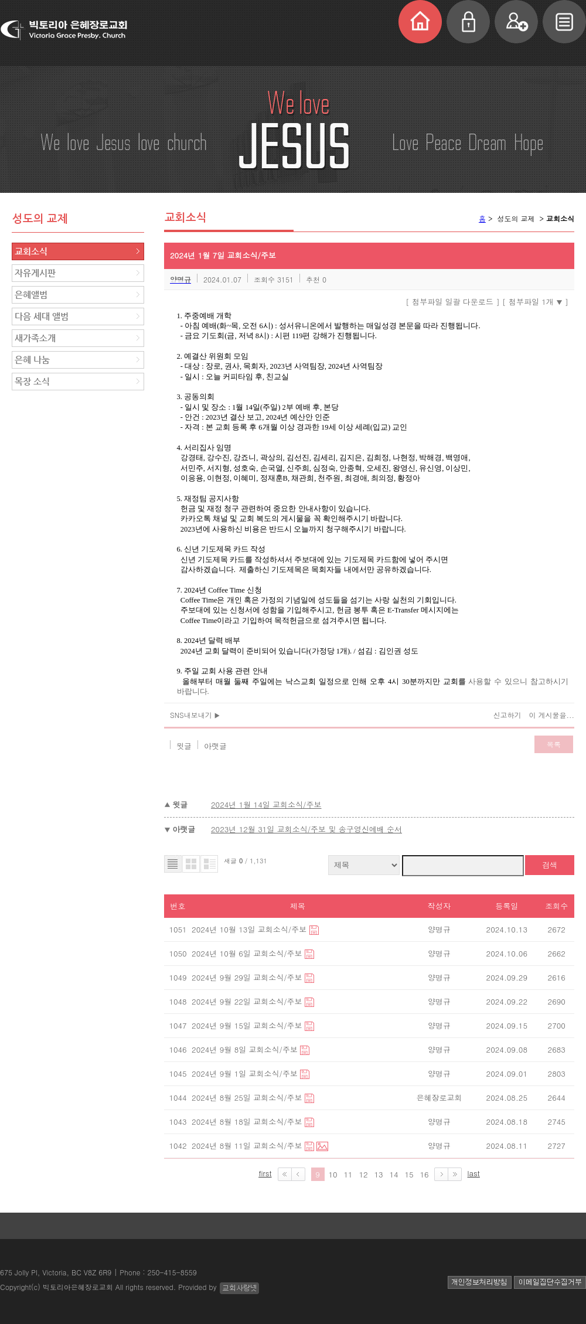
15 (408, 1174)
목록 (554, 744)
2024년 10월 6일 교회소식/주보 (248, 953)
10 (332, 1174)
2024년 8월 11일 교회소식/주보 (248, 1145)
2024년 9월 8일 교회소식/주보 (246, 1049)
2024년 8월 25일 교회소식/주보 (248, 1097)
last (474, 1173)
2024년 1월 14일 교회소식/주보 (266, 804)
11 (347, 1174)
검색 (549, 864)
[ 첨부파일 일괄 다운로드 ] (452, 301)
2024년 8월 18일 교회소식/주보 (248, 1121)
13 (378, 1174)
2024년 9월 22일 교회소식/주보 (248, 1001)
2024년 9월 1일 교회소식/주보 (246, 1073)
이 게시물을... (551, 715)
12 (363, 1174)
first (264, 1173)
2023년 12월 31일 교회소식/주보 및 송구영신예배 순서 (306, 829)
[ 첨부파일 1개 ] (535, 301)
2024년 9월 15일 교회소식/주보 (248, 1025)
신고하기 (507, 715)
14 (393, 1174)
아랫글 (215, 745)
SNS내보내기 (195, 715)
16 (424, 1174)
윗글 (184, 745)
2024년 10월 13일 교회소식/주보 (250, 929)
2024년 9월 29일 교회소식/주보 (248, 977)
